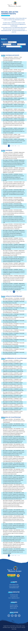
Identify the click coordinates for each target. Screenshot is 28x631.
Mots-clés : (3, 46)
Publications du (4, 42)
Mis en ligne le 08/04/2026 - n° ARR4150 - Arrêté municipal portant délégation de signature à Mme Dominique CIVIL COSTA (13, 106)
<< (7, 291)
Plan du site (19, 627)
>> (18, 145)
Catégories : (14, 44)
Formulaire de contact (14, 594)
